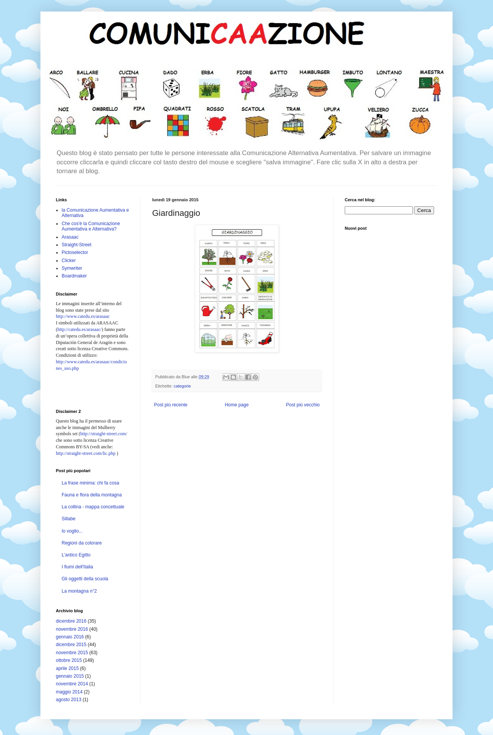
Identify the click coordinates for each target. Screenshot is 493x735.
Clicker (69, 260)
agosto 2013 (68, 699)
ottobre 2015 (69, 660)
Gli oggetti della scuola (85, 578)
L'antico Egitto (76, 555)
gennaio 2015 (70, 676)
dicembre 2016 (71, 621)
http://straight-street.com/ (103, 433)
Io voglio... (72, 531)
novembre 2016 (72, 629)
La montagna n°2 (79, 591)
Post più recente (171, 405)
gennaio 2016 (70, 637)
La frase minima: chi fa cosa (90, 483)
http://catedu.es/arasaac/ (79, 329)
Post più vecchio (303, 405)
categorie (182, 386)
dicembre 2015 (71, 644)
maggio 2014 (69, 692)
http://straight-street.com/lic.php (86, 453)
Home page (237, 405)
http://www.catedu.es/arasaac (83, 316)
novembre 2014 (72, 684)
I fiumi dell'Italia (77, 567)
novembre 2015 (72, 652)
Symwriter (72, 268)
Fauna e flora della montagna (92, 495)
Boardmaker (74, 276)
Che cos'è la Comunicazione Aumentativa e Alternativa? (91, 226)
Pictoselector (75, 252)
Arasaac (70, 237)
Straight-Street (76, 244)
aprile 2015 (67, 668)
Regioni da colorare (82, 543)
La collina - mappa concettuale (93, 506)
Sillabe (68, 518)
